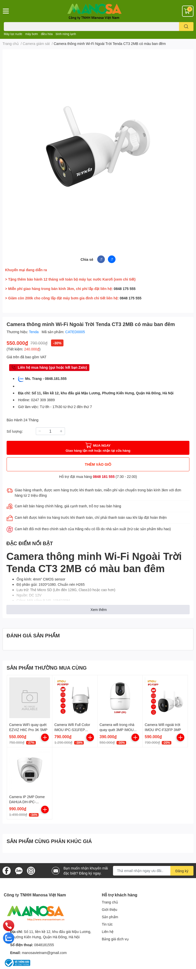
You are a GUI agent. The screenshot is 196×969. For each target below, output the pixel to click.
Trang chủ (110, 902)
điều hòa (47, 34)
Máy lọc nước (13, 34)
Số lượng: (15, 431)
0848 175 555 (125, 288)
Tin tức (107, 924)
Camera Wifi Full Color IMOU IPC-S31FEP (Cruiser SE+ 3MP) (72, 729)
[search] (186, 26)
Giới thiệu (109, 909)
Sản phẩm (110, 917)
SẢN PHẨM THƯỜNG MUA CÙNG (47, 668)
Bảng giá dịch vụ (115, 939)
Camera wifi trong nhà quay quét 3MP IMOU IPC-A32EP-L (117, 729)
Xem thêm (99, 609)
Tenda (34, 332)
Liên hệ (107, 931)
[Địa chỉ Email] (153, 871)
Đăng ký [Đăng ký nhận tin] (181, 871)
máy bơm (31, 34)
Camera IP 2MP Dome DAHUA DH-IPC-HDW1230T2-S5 (27, 802)
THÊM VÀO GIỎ (98, 464)
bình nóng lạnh (66, 34)
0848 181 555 (104, 476)
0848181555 (44, 945)
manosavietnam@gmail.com (44, 952)
